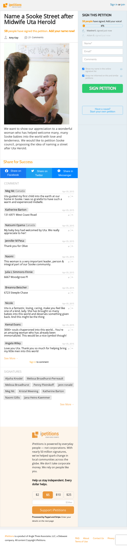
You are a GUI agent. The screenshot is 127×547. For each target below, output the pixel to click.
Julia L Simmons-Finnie (19, 272)
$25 (68, 495)
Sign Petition (102, 88)
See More (9, 358)
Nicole (9, 303)
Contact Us (98, 538)
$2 (37, 495)
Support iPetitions (53, 510)
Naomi (9, 256)
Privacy (111, 538)
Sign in (114, 4)
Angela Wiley (13, 343)
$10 (58, 495)
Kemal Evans (13, 324)
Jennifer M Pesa (14, 240)
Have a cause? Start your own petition (102, 110)
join (123, 4)
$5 (47, 495)
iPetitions (63, 5)
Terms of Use (81, 541)
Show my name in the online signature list (96, 70)
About (86, 538)
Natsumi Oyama (15, 225)
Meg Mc (10, 191)
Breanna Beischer (16, 287)
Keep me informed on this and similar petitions (100, 76)
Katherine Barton (15, 209)
